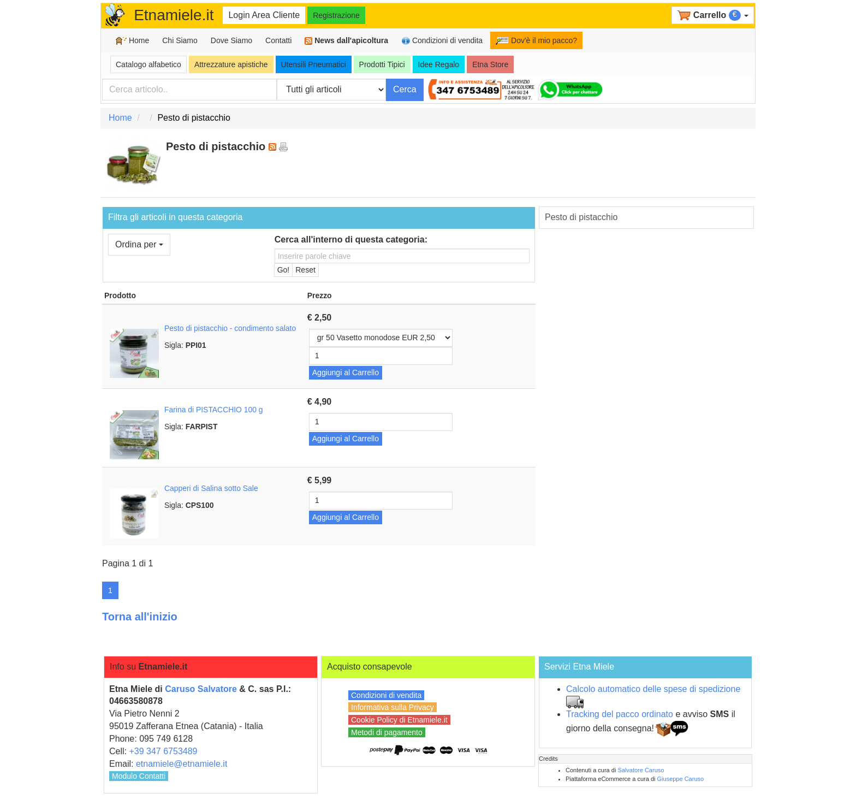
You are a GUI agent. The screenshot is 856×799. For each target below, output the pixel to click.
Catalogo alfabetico (148, 64)
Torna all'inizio (139, 617)
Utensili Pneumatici (313, 64)
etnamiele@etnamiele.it (181, 763)
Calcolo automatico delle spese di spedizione (653, 689)
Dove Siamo (231, 40)
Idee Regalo (439, 64)
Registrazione (336, 15)
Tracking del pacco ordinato (619, 714)
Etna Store (490, 64)
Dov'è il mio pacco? (536, 40)
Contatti (278, 40)
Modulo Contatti (138, 776)
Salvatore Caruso (640, 770)
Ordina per (139, 244)
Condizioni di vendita (442, 40)
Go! (283, 269)
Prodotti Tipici (382, 64)
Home (132, 40)
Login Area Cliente (264, 15)
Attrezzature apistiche (231, 64)
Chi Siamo (180, 40)
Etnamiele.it (173, 15)
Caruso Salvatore (201, 689)
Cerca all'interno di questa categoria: (351, 239)
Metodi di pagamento (387, 732)
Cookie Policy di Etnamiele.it (399, 719)
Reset (305, 269)
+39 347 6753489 (163, 751)
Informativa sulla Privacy (392, 707)
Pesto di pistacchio (581, 217)
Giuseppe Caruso (680, 779)
